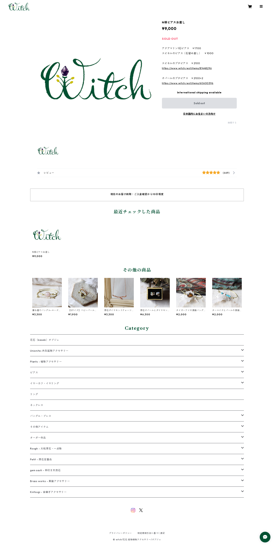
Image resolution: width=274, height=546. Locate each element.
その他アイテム (39, 426)
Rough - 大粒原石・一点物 (46, 448)
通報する (232, 122)
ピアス (34, 372)
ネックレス (36, 405)
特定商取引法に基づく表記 (151, 533)
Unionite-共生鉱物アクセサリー (49, 350)
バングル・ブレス (40, 416)
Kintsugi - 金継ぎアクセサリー (48, 492)
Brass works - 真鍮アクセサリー (50, 481)
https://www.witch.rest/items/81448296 (187, 68)
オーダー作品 (38, 437)
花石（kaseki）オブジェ (44, 339)
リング (34, 394)
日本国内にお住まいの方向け (199, 113)
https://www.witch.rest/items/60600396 (187, 83)
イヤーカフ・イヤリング (44, 383)
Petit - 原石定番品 (41, 459)
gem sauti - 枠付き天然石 (45, 470)
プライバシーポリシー (120, 533)
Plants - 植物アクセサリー (46, 361)
